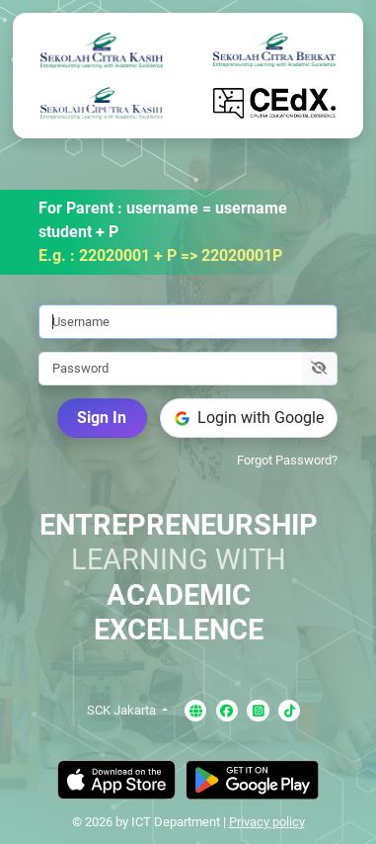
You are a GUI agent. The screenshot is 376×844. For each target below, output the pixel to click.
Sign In (101, 417)
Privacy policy (267, 821)
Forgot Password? (287, 460)
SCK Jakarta (123, 710)
